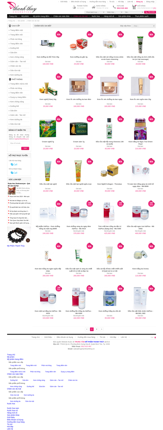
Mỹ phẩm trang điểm (41, 16)
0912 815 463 (122, 8)
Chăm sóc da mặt (81, 16)
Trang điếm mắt (16, 30)
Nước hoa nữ (12, 410)
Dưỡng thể (14, 48)
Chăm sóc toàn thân (61, 16)
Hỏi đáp (121, 2)
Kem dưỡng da (16, 75)
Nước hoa (96, 16)
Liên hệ (130, 2)
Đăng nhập (150, 2)
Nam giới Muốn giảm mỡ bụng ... (20, 223)
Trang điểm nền (16, 44)
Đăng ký (139, 2)
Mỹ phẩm (25, 16)
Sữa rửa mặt (15, 70)
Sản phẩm (21, 21)
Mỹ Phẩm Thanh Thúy (16, 246)
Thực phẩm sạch (141, 16)
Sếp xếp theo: (125, 26)
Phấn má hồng (16, 88)
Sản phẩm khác (124, 16)
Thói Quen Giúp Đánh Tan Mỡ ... (20, 220)
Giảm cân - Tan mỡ (17, 115)
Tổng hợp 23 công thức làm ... (19, 218)
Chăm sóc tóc (15, 66)
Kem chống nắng (17, 57)
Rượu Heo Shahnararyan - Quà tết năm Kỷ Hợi (19, 185)
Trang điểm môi (16, 35)
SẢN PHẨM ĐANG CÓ (146, 8)
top (152, 337)
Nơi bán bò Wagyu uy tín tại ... (19, 200)
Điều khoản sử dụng (78, 2)
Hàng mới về (109, 16)
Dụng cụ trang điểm (18, 97)
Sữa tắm (13, 53)
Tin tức (111, 2)
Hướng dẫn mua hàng (98, 2)
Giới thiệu (63, 2)
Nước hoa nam (13, 408)
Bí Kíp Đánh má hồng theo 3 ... (19, 211)
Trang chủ (13, 16)
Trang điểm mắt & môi (19, 84)
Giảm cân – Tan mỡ (18, 61)
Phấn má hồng (16, 39)
